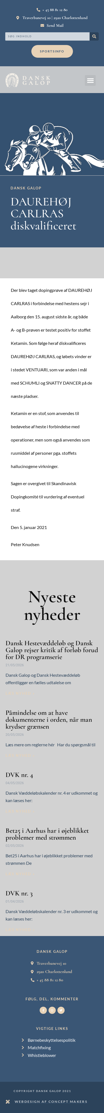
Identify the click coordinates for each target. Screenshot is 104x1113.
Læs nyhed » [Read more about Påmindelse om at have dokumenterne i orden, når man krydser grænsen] (20, 755)
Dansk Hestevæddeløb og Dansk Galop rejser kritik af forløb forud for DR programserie (52, 650)
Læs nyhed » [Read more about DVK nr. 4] (20, 811)
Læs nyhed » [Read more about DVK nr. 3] (20, 929)
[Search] (94, 36)
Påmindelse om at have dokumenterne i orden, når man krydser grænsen (49, 719)
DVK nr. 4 (19, 775)
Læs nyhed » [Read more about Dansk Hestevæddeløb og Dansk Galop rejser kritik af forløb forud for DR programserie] (20, 693)
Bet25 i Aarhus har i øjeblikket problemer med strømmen (47, 834)
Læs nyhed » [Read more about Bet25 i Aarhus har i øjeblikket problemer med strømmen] (20, 874)
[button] (90, 80)
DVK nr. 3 (19, 893)
